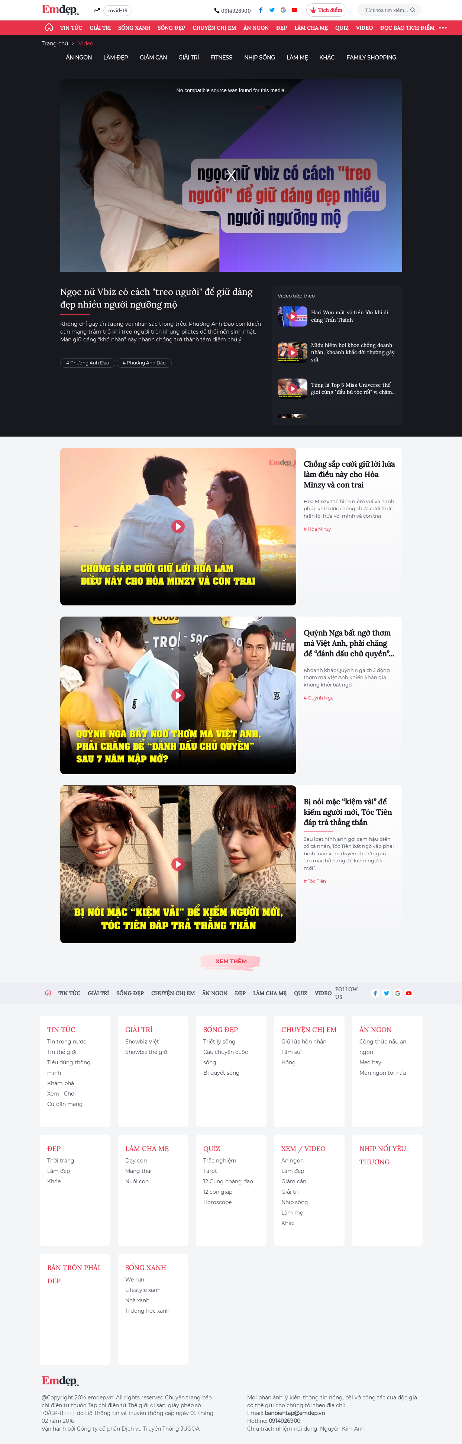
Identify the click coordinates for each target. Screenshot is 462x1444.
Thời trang (60, 1160)
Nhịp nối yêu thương (382, 1155)
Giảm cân (153, 57)
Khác (327, 57)
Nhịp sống (259, 57)
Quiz (342, 28)
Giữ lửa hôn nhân (303, 1041)
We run (134, 1279)
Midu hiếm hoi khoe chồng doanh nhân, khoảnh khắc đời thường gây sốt (353, 352)
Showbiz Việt (142, 1041)
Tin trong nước (66, 1041)
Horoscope (217, 1202)
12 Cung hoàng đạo (228, 1181)
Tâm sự (291, 1052)
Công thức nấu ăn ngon (382, 1046)
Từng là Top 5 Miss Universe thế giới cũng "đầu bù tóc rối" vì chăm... (353, 389)
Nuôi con (137, 1181)
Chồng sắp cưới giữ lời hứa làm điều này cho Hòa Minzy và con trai (349, 474)
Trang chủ (55, 43)
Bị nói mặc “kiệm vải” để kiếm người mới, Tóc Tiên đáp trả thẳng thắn (348, 812)
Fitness (221, 57)
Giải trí (100, 28)
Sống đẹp (171, 28)
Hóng (288, 1062)
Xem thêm (231, 961)
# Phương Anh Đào (87, 363)
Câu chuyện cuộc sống (225, 1057)
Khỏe (54, 1181)
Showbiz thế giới (147, 1052)
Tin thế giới (62, 1052)
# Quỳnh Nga (318, 698)
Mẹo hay (370, 1062)
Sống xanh (134, 28)
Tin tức (71, 28)
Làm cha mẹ (311, 28)
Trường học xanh (147, 1311)
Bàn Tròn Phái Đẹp (73, 1274)
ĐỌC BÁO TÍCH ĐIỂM (407, 28)
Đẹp (281, 28)
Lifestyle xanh (143, 1290)
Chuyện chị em (214, 28)
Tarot (210, 1171)
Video (364, 28)
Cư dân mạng (65, 1104)
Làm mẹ (297, 57)
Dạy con (136, 1160)
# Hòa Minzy (317, 529)
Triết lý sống (219, 1041)
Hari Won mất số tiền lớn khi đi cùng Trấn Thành (349, 316)
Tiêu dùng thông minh (69, 1067)
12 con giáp (217, 1192)
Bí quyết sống (221, 1073)
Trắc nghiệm (219, 1160)
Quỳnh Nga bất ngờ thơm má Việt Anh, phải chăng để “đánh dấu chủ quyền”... (349, 643)
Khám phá (60, 1083)
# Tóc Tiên (315, 881)
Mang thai (138, 1171)
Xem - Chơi (61, 1093)
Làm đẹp (115, 57)
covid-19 (117, 10)
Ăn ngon (256, 28)
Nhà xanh (137, 1300)
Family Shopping (371, 57)
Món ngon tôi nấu (382, 1073)
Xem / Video (303, 1148)
